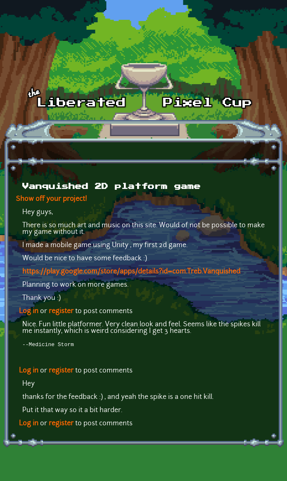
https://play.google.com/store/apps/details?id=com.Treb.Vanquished (131, 272)
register (61, 311)
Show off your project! (51, 199)
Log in (28, 311)
